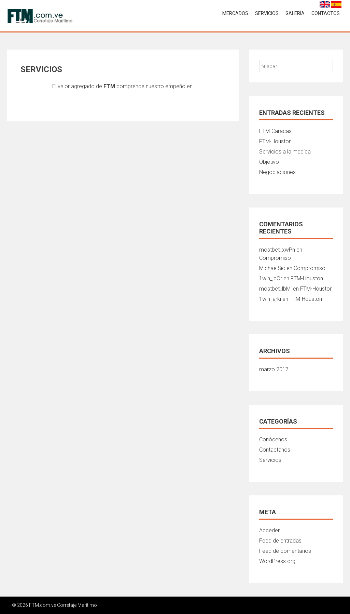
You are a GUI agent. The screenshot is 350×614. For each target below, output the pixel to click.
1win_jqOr (270, 278)
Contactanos (274, 449)
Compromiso (275, 258)
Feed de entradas (280, 540)
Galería (295, 13)
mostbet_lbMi (275, 288)
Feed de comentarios (285, 551)
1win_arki (270, 299)
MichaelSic (272, 268)
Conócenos (273, 439)
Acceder (269, 530)
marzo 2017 (274, 369)
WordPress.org (277, 561)
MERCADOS (235, 13)
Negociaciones (277, 172)
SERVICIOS (267, 13)
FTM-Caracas (275, 131)
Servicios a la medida (285, 151)
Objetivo (269, 162)
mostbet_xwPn (277, 249)
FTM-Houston (275, 141)
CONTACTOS (325, 13)
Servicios (270, 460)
